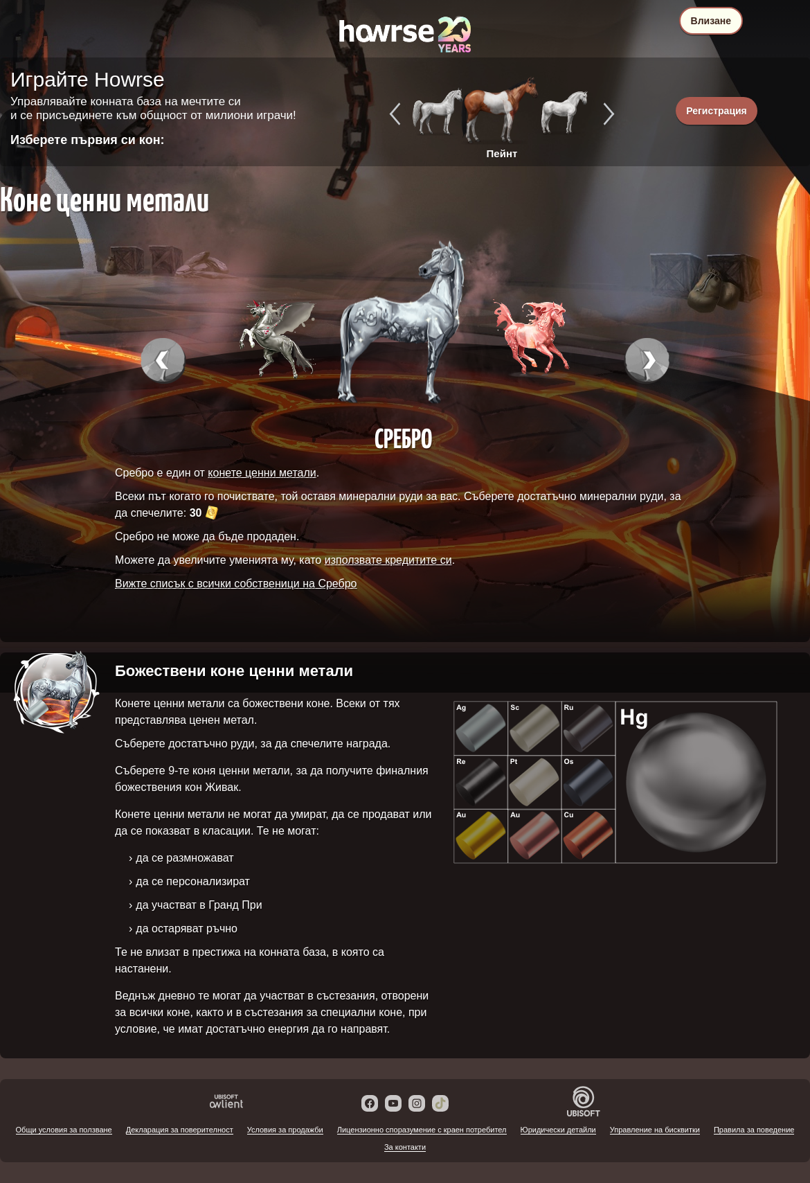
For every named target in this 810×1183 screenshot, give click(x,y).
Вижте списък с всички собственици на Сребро (236, 583)
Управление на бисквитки (655, 1130)
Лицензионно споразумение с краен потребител (422, 1130)
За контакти (405, 1147)
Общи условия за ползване (64, 1130)
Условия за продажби (285, 1130)
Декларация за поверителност (179, 1130)
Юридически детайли (558, 1130)
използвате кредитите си (388, 560)
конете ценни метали (262, 473)
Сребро (403, 438)
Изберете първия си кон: (87, 140)
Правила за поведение (754, 1130)
